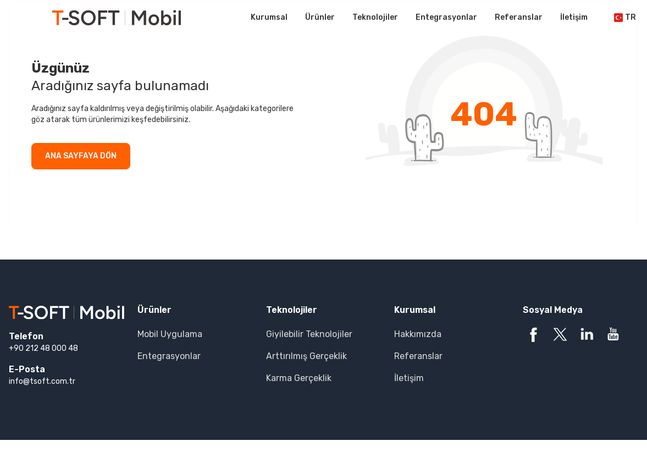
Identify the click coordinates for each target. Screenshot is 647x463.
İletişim (574, 17)
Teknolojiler (375, 17)
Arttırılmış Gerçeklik (306, 356)
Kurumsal (269, 17)
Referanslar (519, 17)
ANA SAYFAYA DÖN (81, 156)
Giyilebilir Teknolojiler (309, 334)
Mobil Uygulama (169, 334)
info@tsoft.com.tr (42, 381)
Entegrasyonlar (446, 17)
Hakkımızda (417, 334)
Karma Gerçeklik (298, 378)
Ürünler (320, 17)
